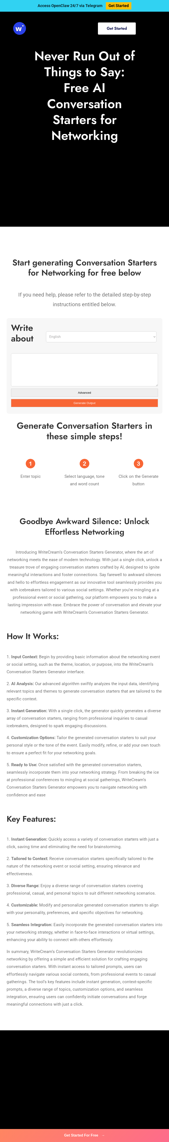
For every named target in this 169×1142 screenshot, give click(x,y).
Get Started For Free (84, 1135)
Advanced (84, 392)
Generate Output (84, 403)
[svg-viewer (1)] (19, 24)
